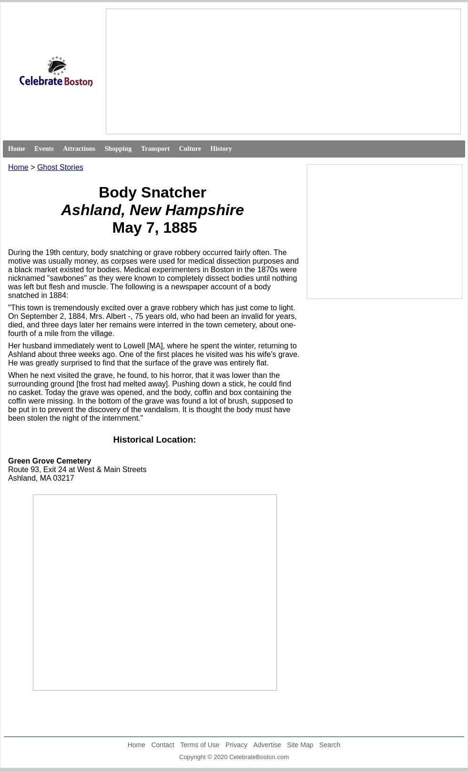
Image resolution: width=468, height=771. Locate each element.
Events (43, 148)
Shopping (118, 148)
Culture (190, 148)
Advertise (267, 745)
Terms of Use (199, 745)
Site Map (300, 745)
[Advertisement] (183, 71)
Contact (162, 745)
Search (329, 745)
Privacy (236, 745)
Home (16, 148)
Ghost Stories (60, 167)
